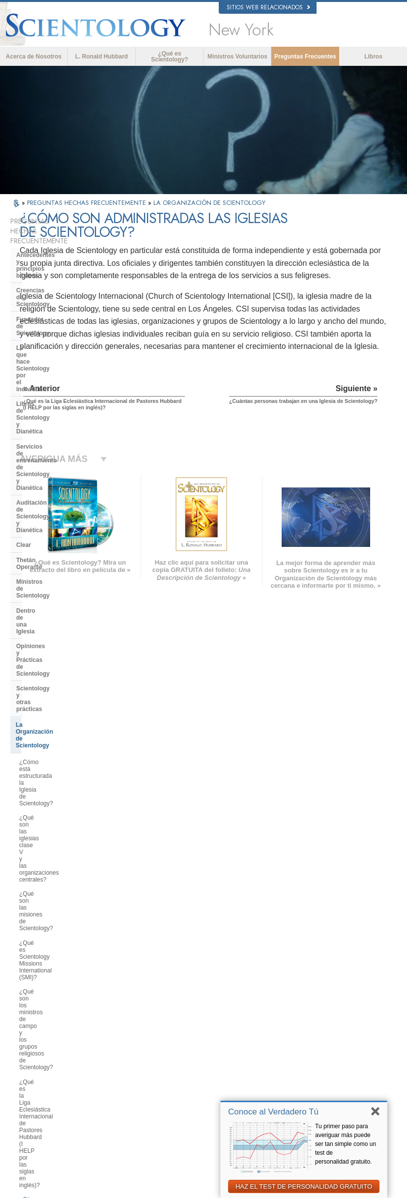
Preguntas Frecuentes (305, 56)
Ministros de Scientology (51, 406)
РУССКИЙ (38, 1054)
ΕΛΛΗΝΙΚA (112, 1043)
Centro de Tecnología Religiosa (60, 848)
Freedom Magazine (317, 1078)
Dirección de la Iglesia (47, 833)
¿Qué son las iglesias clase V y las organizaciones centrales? (64, 515)
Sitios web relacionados (268, 7)
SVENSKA (111, 1015)
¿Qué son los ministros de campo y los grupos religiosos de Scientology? (65, 582)
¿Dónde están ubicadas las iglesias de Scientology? (65, 706)
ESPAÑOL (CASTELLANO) (132, 1033)
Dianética (305, 997)
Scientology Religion (318, 1017)
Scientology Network (318, 1007)
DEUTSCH (38, 1083)
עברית (34, 1034)
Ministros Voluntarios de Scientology (322, 1048)
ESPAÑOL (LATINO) (123, 1024)
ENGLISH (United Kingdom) (58, 1005)
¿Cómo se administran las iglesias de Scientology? (64, 636)
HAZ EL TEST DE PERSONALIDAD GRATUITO (303, 1186)
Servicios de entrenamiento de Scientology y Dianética (59, 337)
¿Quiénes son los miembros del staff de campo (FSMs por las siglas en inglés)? (60, 682)
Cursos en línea (212, 1052)
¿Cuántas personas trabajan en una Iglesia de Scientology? (60, 657)
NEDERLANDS (43, 1074)
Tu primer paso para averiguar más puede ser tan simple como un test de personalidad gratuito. (345, 1144)
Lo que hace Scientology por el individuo (59, 300)
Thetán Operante (39, 392)
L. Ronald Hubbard (101, 56)
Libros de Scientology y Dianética (63, 318)
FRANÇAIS (39, 1024)
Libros (373, 56)
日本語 (33, 1045)
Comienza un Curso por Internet (332, 1036)
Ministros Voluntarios (237, 56)
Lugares (202, 1081)
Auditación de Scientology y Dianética (55, 359)
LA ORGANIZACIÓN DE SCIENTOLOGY (209, 202)
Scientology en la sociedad (54, 900)
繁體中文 (36, 1064)
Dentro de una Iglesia (46, 422)
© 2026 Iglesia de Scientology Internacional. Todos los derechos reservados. (112, 1188)
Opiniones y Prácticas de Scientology (51, 440)
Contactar (204, 1071)
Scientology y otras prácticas (57, 458)
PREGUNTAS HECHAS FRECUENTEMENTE (87, 202)
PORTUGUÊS (116, 1062)
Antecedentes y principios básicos (52, 249)
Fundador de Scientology (51, 282)
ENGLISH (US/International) (59, 995)
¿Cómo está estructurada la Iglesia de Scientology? (65, 494)
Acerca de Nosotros (33, 56)
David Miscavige (313, 1026)
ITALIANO (111, 1052)
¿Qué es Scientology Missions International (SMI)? (58, 558)
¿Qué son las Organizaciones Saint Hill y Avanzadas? (65, 756)
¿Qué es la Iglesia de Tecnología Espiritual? (61, 867)
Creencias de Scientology (52, 266)
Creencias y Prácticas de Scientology (223, 1001)
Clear (23, 376)
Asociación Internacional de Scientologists (327, 1064)
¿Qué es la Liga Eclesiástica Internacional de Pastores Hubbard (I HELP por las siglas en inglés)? (64, 611)
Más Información (213, 1061)
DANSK (34, 1015)
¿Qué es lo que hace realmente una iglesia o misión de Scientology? (60, 731)
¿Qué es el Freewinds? (49, 816)
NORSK (108, 1005)
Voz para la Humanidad (221, 1014)
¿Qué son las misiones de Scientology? (53, 536)
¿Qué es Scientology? (169, 56)
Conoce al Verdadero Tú (273, 1111)
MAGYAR (110, 995)
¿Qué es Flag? (38, 802)
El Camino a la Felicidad (323, 1087)
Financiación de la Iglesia (51, 885)
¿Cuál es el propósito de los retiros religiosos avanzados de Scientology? (64, 780)
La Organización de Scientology (60, 474)
